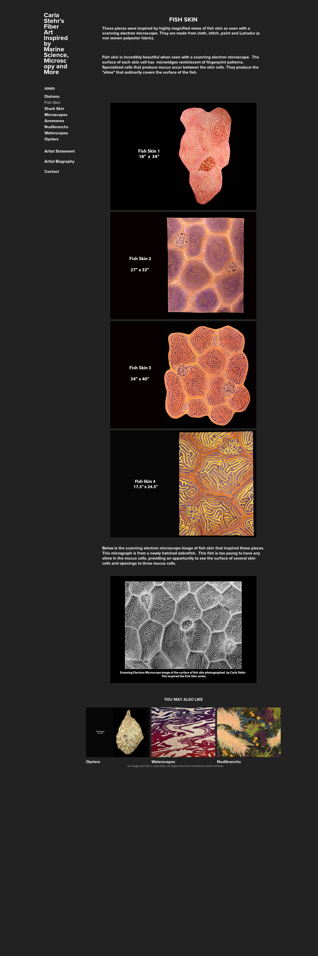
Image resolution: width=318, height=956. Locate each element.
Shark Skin (54, 108)
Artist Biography (59, 161)
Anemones (54, 121)
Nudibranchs (56, 127)
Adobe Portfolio (214, 766)
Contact (51, 171)
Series (49, 88)
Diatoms (52, 96)
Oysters (51, 139)
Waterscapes (56, 133)
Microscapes (56, 114)
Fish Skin (52, 102)
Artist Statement (59, 151)
